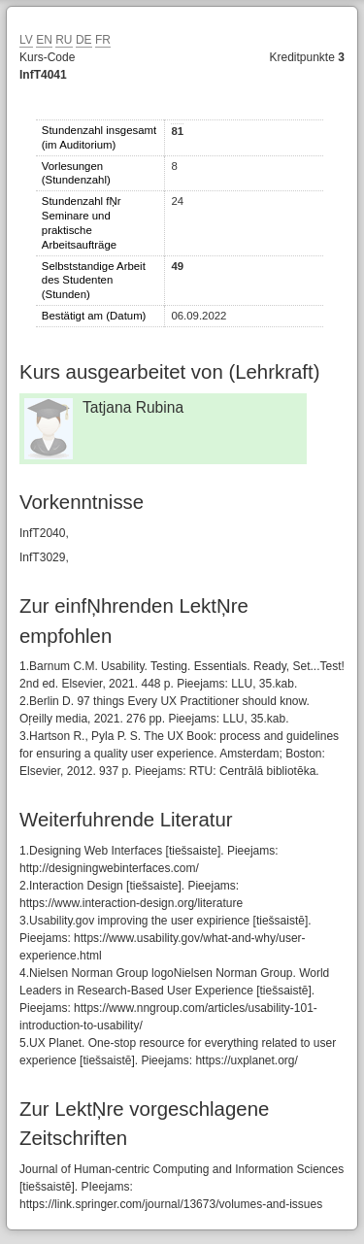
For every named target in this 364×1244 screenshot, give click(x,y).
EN (44, 40)
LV (26, 40)
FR (103, 40)
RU (63, 40)
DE (84, 40)
